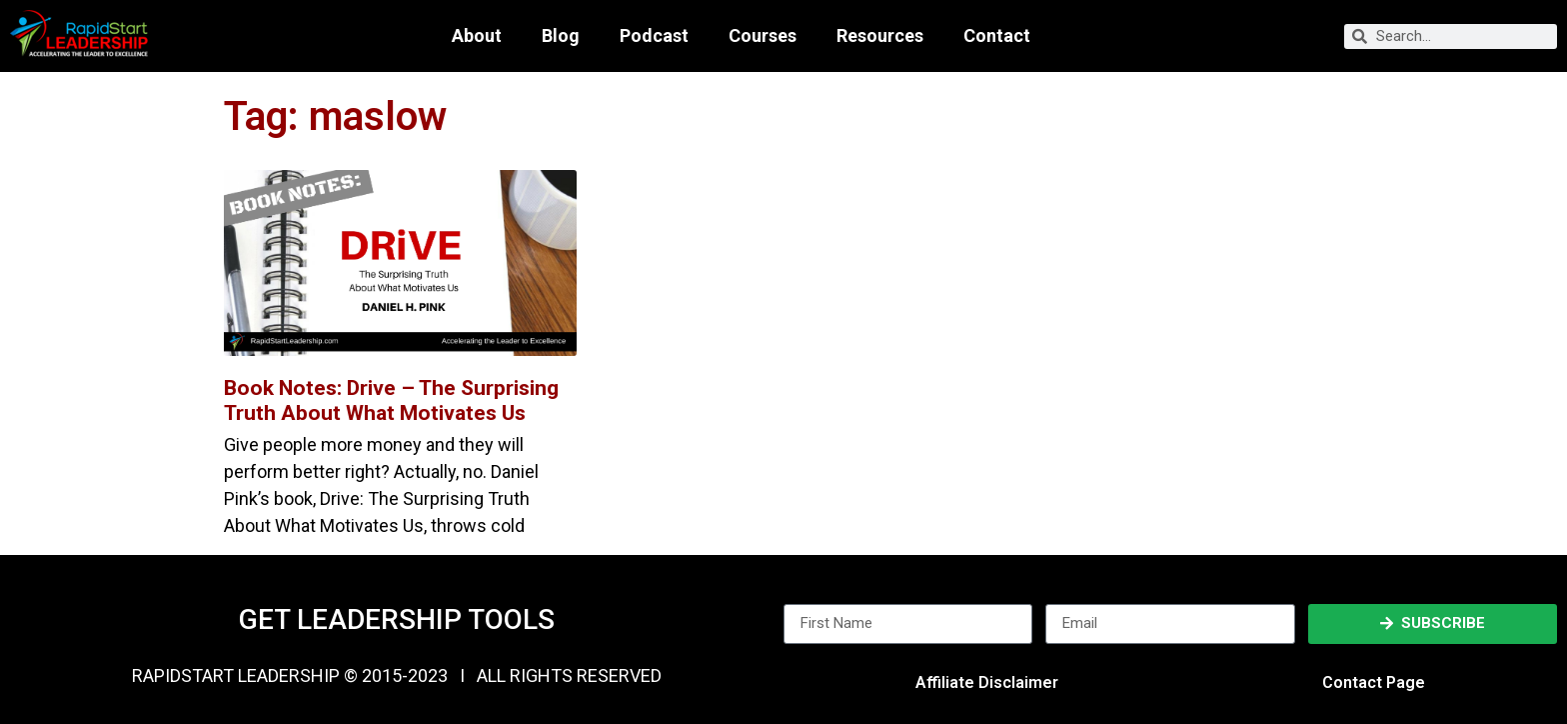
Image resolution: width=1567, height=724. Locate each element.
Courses (762, 36)
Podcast (654, 36)
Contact (996, 36)
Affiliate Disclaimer (986, 682)
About (477, 36)
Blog (561, 36)
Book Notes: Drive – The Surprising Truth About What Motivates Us (391, 400)
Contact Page (1373, 682)
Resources (879, 36)
